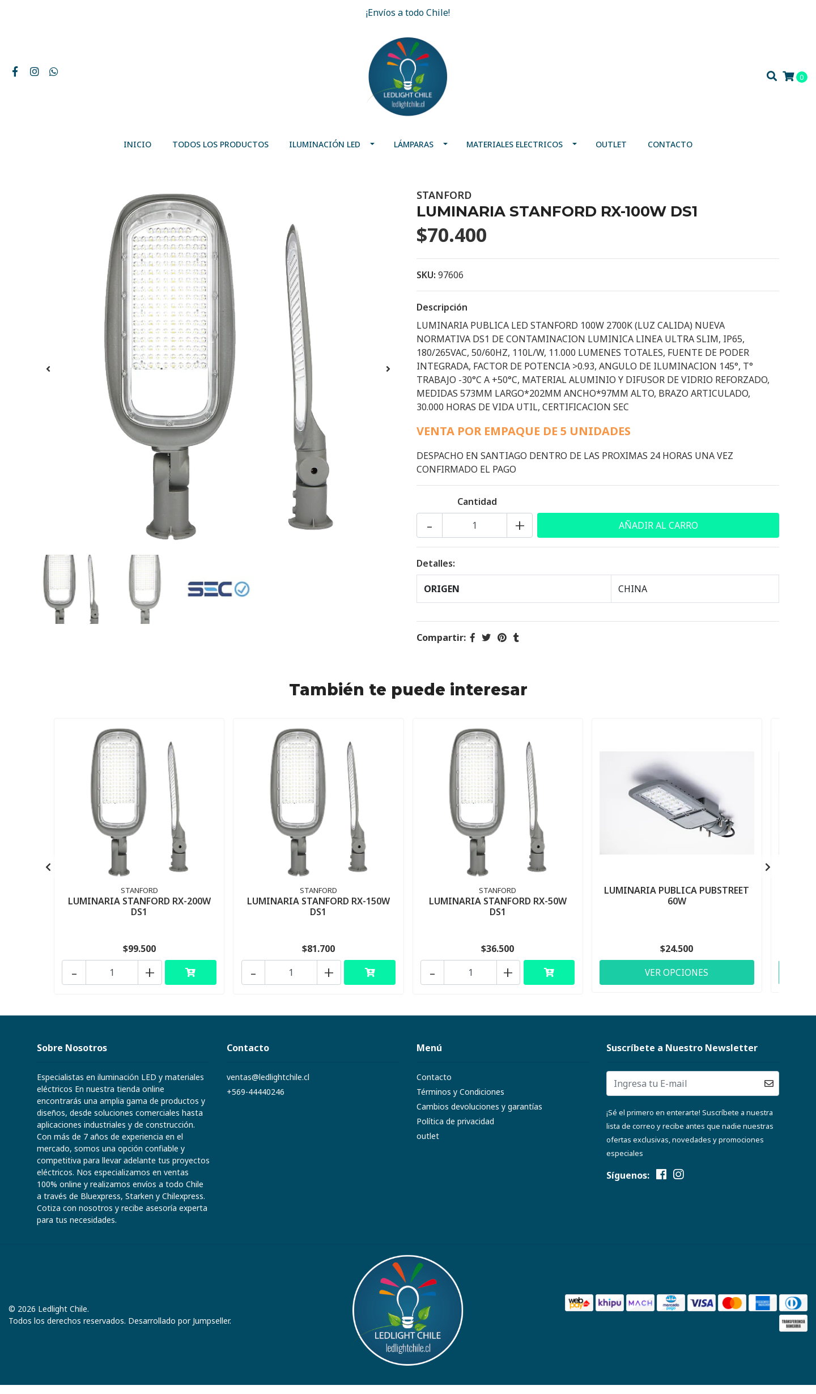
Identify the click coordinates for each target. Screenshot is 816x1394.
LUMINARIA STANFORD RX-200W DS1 (139, 913)
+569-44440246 (255, 1100)
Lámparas (414, 153)
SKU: (426, 284)
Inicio (137, 153)
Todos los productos (220, 153)
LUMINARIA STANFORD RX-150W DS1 (318, 913)
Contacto (670, 153)
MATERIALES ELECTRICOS (514, 153)
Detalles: (435, 572)
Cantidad (477, 510)
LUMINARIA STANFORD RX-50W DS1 (498, 913)
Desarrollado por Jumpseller (179, 1329)
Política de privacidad (455, 1130)
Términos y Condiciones (460, 1100)
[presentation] (48, 378)
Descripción (442, 316)
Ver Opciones (676, 980)
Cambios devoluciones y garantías (479, 1115)
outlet (611, 153)
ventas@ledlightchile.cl (268, 1086)
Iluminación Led (324, 153)
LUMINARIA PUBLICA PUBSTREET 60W (676, 903)
